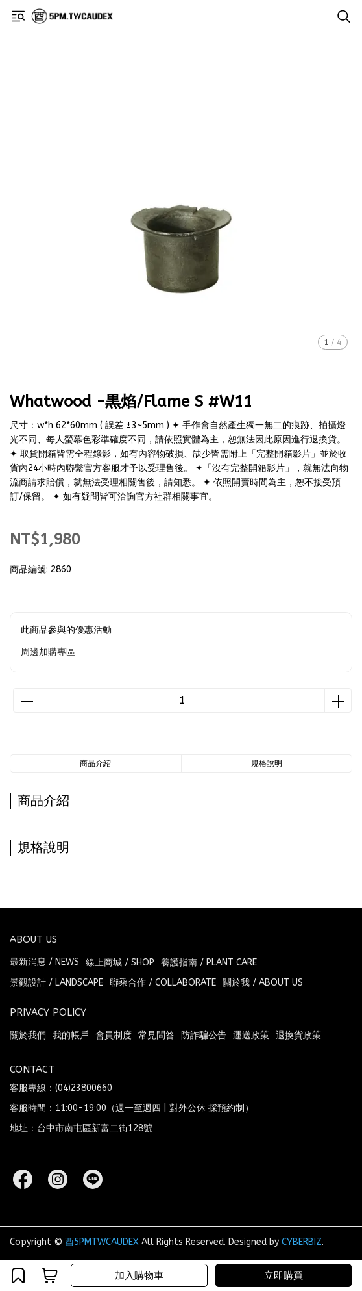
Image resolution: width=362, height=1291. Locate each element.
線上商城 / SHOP (120, 962)
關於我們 (28, 1035)
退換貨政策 (298, 1035)
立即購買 (283, 1275)
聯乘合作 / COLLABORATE (163, 982)
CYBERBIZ (302, 1241)
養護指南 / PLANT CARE (209, 962)
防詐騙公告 (203, 1035)
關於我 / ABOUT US (263, 982)
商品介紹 (95, 763)
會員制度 (113, 1035)
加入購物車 (139, 1275)
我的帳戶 (71, 1035)
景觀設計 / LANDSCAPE (56, 982)
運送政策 (251, 1035)
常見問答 (156, 1035)
